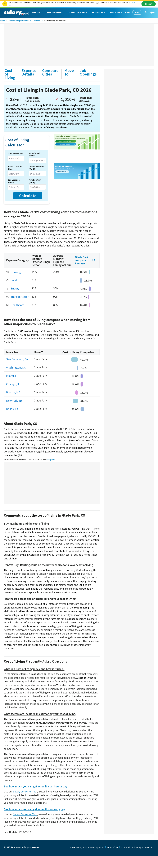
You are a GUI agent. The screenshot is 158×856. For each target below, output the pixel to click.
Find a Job (116, 12)
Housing (16, 272)
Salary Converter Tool (25, 791)
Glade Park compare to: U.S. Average (85, 260)
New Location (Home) (14, 181)
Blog (127, 12)
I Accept (148, 4)
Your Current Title (15, 153)
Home (2, 20)
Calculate (27, 195)
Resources (99, 12)
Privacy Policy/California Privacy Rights (87, 847)
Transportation (20, 296)
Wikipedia (51, 459)
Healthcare (17, 305)
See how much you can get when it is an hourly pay (35, 786)
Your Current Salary (34, 154)
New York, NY (14, 400)
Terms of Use (112, 847)
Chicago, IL (13, 384)
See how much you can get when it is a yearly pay (34, 809)
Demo (137, 12)
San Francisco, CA (17, 359)
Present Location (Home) (15, 167)
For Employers (56, 12)
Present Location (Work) (36, 167)
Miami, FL (12, 376)
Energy (15, 288)
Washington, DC (16, 367)
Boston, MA (13, 392)
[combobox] (16, 158)
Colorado (36, 20)
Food (14, 280)
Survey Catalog (78, 12)
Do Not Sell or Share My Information (136, 847)
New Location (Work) (35, 181)
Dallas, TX (12, 409)
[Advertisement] (79, 45)
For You (37, 12)
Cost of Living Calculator (18, 20)
